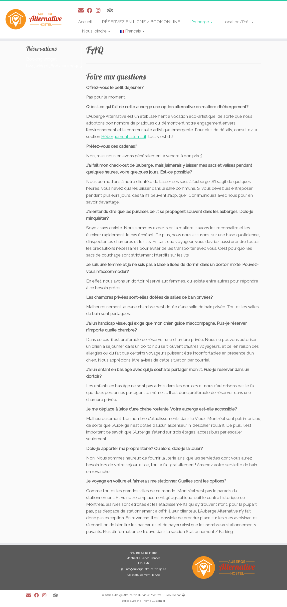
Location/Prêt (238, 21)
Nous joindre (96, 31)
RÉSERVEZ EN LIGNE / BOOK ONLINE (141, 21)
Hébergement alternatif (123, 136)
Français (132, 31)
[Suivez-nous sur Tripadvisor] (111, 10)
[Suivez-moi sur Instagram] (100, 10)
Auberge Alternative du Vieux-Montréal (137, 595)
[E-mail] (82, 10)
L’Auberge (201, 21)
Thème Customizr (153, 600)
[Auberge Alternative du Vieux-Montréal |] (33, 19)
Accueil (85, 21)
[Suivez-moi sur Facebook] (91, 10)
